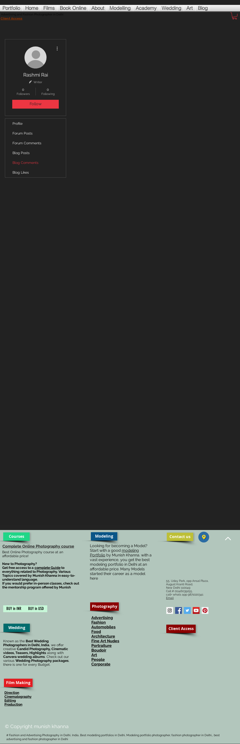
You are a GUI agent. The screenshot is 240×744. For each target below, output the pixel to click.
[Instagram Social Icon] (169, 610)
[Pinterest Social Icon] (205, 610)
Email (170, 598)
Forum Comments (26, 143)
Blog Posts (21, 153)
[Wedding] (16, 628)
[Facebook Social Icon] (178, 610)
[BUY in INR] (13, 608)
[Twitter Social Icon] (187, 610)
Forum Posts (22, 133)
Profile (17, 123)
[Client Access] (181, 629)
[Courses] (16, 536)
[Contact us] (180, 537)
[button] (234, 16)
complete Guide (47, 568)
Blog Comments (25, 163)
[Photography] (104, 606)
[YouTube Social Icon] (196, 610)
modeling (130, 550)
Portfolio (97, 555)
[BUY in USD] (35, 608)
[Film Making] (18, 683)
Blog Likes (20, 172)
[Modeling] (104, 536)
